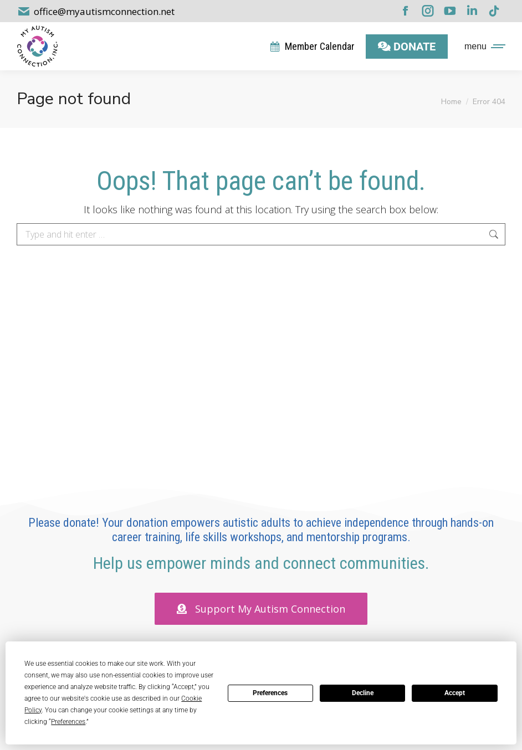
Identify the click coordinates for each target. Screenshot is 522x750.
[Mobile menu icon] (482, 46)
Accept (454, 693)
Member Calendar (312, 46)
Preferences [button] (68, 722)
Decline (362, 693)
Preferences (270, 693)
